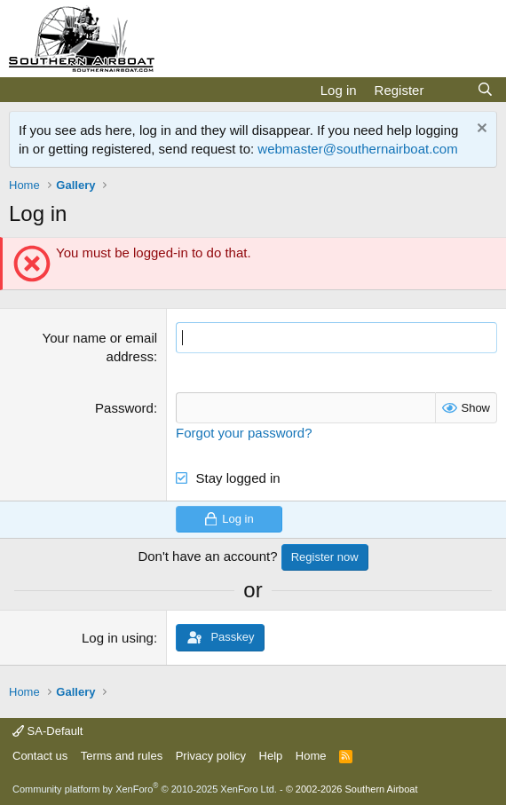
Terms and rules (121, 755)
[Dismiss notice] (479, 130)
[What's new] (449, 90)
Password (124, 407)
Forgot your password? (244, 432)
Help (271, 755)
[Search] (485, 90)
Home (311, 755)
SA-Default (47, 731)
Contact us (39, 755)
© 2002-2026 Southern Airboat (352, 789)
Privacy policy (211, 755)
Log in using (118, 637)
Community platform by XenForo (144, 789)
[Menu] (24, 89)
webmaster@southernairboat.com (357, 148)
